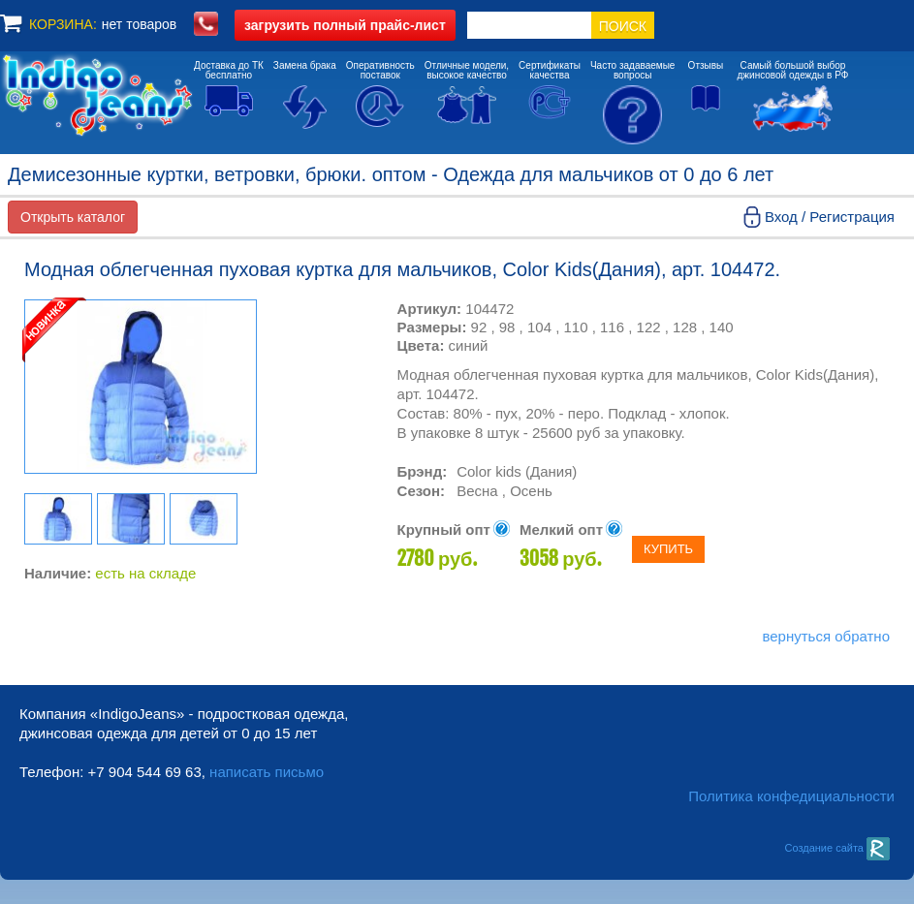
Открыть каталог (72, 217)
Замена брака (304, 65)
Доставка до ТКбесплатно (229, 70)
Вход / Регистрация (830, 216)
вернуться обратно (826, 636)
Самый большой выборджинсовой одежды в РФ (793, 70)
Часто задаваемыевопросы (633, 70)
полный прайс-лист (345, 25)
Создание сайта (837, 848)
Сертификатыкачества (550, 70)
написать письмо (266, 772)
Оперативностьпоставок (380, 70)
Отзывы (706, 65)
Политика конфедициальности (791, 796)
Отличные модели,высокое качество (467, 70)
